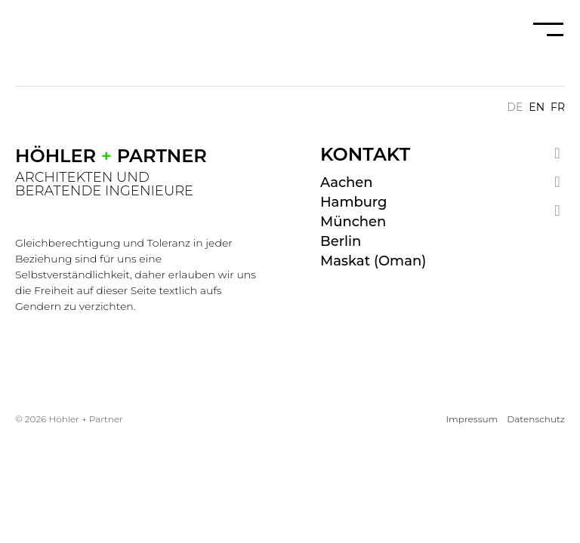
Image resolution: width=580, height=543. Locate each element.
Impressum (472, 419)
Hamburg (353, 202)
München (353, 221)
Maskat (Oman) (373, 261)
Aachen (346, 182)
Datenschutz (536, 419)
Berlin (340, 241)
